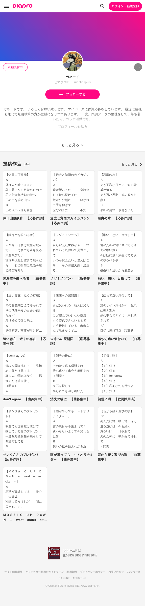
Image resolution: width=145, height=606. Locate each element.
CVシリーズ (134, 572)
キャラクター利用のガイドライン (44, 572)
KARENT (64, 578)
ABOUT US (79, 578)
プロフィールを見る (72, 126)
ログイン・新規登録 (125, 6)
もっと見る (131, 164)
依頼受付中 (15, 67)
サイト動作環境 (13, 572)
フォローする (72, 94)
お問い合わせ (116, 572)
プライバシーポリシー (92, 572)
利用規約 (72, 572)
